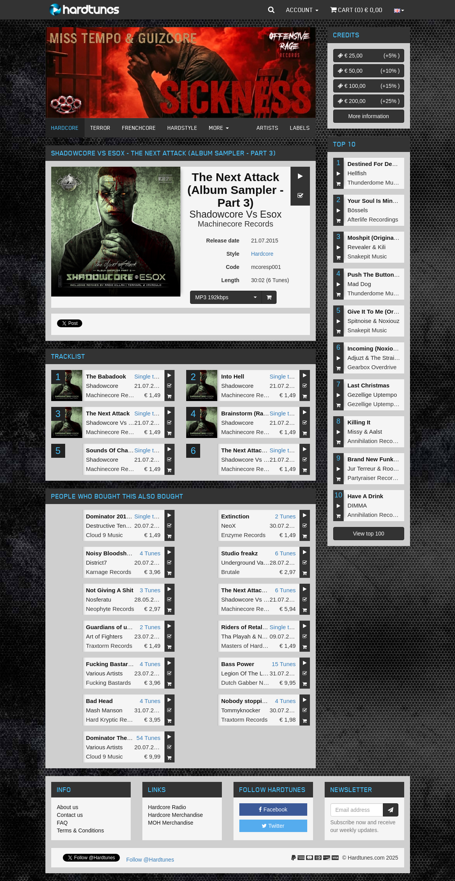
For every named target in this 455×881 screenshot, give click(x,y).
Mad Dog (359, 284)
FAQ (62, 823)
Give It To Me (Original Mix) (385, 311)
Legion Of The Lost (245, 673)
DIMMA (357, 505)
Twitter (273, 826)
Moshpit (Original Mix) (378, 237)
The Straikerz (387, 357)
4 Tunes (150, 553)
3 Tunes (150, 590)
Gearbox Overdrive (372, 367)
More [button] (219, 127)
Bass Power (237, 664)
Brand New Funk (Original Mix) (390, 459)
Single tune (148, 376)
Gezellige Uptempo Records (384, 404)
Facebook (273, 809)
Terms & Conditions (80, 830)
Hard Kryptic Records (114, 719)
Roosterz (394, 468)
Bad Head (99, 701)
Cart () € (356, 10)
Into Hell (232, 376)
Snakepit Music (367, 256)
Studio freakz (239, 553)
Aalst (375, 431)
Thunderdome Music (374, 182)
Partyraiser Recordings (377, 478)
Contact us (70, 815)
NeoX (228, 525)
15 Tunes (284, 664)
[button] (271, 9)
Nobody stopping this (251, 701)
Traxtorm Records (109, 645)
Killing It (359, 422)
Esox (271, 214)
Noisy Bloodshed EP (114, 553)
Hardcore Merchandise (175, 815)
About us (67, 807)
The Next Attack (108, 413)
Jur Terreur (361, 468)
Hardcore (65, 127)
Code (232, 267)
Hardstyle (182, 127)
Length (230, 280)
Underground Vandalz (249, 562)
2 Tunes (285, 516)
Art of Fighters (104, 636)
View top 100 (368, 533)
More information (368, 116)
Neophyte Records (110, 608)
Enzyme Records (243, 535)
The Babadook (106, 376)
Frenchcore (139, 127)
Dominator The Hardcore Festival (132, 737)
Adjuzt (356, 357)
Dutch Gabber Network (250, 682)
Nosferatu (98, 599)
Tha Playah (236, 636)
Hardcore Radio (167, 807)
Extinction (235, 516)
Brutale (230, 572)
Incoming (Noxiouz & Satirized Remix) (400, 348)
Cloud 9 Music (104, 535)
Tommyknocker (240, 710)
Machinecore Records (235, 224)
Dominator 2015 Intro (115, 516)
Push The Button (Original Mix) (390, 274)
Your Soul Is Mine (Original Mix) (391, 200)
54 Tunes (149, 737)
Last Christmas (368, 385)
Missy (355, 431)
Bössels (358, 210)
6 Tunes (285, 553)
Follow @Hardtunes (150, 860)
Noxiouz (389, 321)
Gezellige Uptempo (372, 394)
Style (233, 254)
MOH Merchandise (171, 823)
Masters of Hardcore (247, 645)
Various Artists (104, 673)
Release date (223, 240)
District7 (96, 562)
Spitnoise (360, 321)
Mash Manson (104, 710)
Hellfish (357, 173)
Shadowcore (216, 214)
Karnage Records (108, 572)
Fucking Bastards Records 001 (128, 664)
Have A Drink (365, 496)
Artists (268, 127)
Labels (300, 127)
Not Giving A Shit (109, 590)
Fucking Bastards (108, 682)
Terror (100, 127)
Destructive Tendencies (116, 525)
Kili (382, 247)
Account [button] (302, 10)
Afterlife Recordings (373, 219)
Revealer (359, 247)
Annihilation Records (374, 441)
